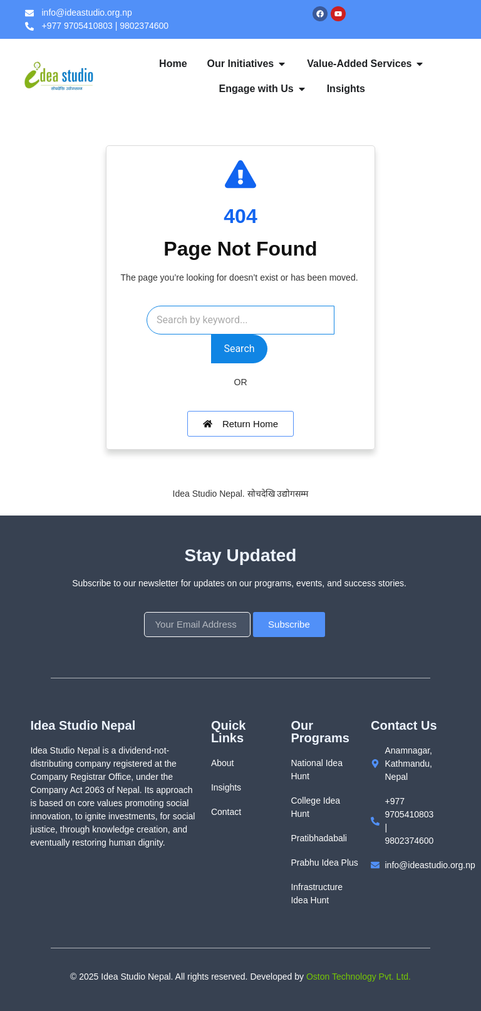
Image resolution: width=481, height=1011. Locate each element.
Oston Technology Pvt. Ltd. (358, 977)
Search (239, 349)
